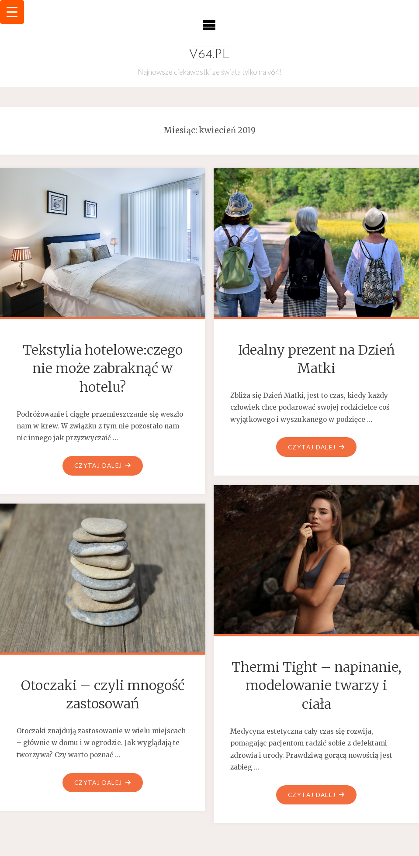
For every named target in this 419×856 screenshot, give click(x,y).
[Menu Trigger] (12, 12)
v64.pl (209, 55)
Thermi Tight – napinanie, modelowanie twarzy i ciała (317, 685)
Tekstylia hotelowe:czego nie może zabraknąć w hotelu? (103, 368)
